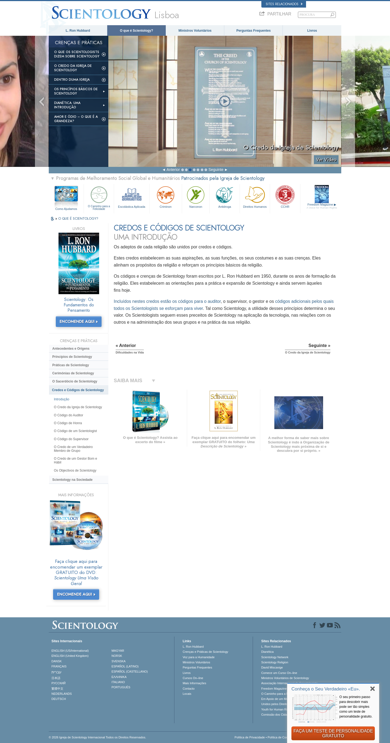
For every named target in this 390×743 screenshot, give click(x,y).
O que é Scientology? (136, 31)
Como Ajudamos (66, 208)
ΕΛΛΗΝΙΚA (119, 677)
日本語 (55, 678)
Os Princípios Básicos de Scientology (76, 91)
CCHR (284, 196)
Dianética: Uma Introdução (67, 105)
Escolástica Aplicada (131, 196)
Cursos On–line (193, 678)
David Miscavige (272, 667)
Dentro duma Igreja (72, 79)
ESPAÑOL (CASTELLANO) (130, 671)
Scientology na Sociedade (72, 480)
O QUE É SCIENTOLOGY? (78, 218)
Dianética (267, 651)
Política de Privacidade (250, 737)
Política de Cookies (280, 737)
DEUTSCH (58, 698)
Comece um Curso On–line (279, 672)
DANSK (56, 661)
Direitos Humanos (254, 196)
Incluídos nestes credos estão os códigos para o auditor (167, 301)
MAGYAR (118, 650)
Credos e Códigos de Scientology (78, 390)
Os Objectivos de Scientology (75, 470)
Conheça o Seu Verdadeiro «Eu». (325, 689)
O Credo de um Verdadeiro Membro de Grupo (73, 449)
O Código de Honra (68, 423)
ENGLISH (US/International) (70, 650)
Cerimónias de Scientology (73, 373)
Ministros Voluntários (195, 31)
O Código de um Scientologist (75, 431)
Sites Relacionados (284, 4)
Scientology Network (274, 657)
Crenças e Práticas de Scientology (205, 651)
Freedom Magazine (322, 206)
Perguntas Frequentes (253, 31)
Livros (312, 31)
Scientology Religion (274, 662)
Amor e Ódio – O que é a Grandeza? (76, 119)
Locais (187, 693)
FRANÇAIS (59, 666)
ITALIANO (118, 682)
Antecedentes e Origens (70, 349)
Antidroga (224, 196)
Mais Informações (194, 683)
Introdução (61, 399)
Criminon (166, 196)
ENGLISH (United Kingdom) (70, 655)
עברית (56, 672)
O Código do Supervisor (71, 439)
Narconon (195, 196)
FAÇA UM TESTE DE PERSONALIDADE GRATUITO (333, 733)
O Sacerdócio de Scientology (74, 381)
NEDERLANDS (61, 693)
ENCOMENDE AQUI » (79, 321)
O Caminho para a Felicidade (98, 197)
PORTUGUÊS (121, 687)
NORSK (117, 655)
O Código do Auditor (68, 415)
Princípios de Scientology (72, 357)
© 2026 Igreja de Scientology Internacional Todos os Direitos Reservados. (97, 737)
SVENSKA (119, 661)
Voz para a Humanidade (198, 657)
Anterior (173, 169)
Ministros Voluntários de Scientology (285, 678)
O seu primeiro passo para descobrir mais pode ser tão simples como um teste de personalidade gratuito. (355, 706)
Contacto (188, 688)
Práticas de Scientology (70, 365)
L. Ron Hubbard (78, 31)
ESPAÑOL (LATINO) (125, 666)
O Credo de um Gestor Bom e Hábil (75, 460)
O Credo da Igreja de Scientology (73, 68)
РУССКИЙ (58, 683)
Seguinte (216, 169)
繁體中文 (57, 688)
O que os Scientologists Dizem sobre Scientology (76, 54)
